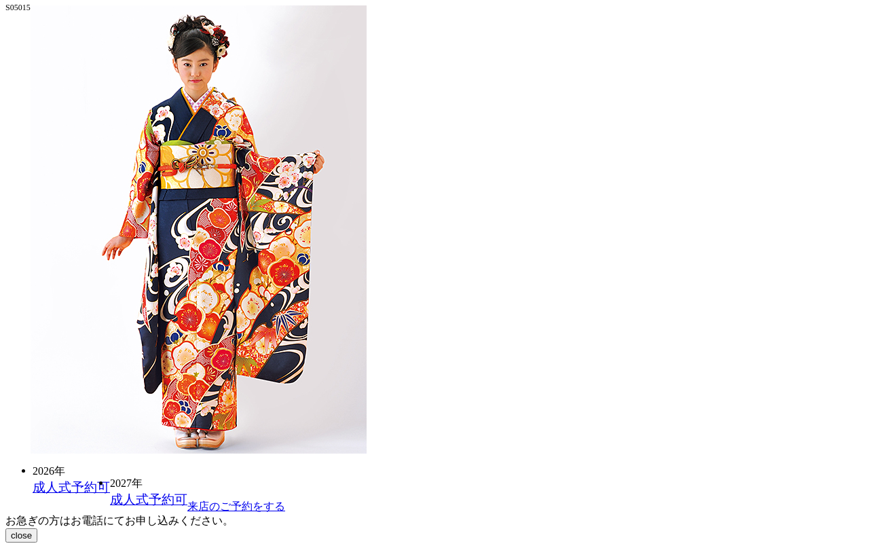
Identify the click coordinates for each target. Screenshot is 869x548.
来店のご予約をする (236, 506)
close (21, 535)
